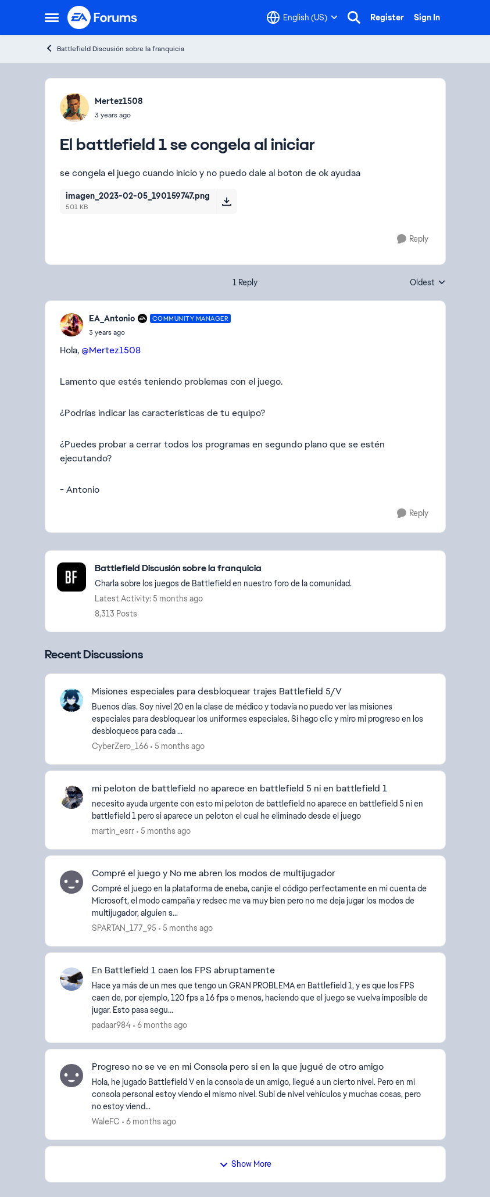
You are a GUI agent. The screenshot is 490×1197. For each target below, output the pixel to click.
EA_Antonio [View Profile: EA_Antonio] (112, 318)
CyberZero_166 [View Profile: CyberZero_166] (120, 746)
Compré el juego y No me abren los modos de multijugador (213, 873)
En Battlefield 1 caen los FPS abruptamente (183, 970)
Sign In (427, 17)
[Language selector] (302, 17)
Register (387, 17)
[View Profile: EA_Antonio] (71, 324)
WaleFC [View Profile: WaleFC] (106, 1121)
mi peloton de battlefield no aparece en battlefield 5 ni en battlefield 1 (239, 788)
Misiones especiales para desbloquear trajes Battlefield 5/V (217, 691)
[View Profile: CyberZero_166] (71, 700)
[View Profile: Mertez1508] (74, 107)
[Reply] (413, 239)
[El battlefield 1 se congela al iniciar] (160, 332)
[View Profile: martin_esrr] (71, 797)
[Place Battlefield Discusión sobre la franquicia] (223, 568)
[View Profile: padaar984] (71, 979)
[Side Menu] (52, 17)
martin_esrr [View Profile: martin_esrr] (113, 831)
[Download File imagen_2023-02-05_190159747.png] (226, 201)
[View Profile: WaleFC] (71, 1075)
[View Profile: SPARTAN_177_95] (71, 882)
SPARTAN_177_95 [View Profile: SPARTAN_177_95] (124, 928)
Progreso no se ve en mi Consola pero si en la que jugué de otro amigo (238, 1067)
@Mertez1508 (111, 350)
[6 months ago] (160, 1025)
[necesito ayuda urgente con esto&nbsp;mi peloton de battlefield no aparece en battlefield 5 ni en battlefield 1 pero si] (261, 810)
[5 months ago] (178, 746)
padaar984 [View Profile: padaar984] (111, 1024)
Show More (245, 1164)
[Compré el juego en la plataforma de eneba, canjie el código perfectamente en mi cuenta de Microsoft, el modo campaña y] (261, 901)
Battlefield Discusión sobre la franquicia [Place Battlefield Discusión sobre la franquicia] (114, 48)
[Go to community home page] (102, 17)
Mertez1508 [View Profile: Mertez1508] (119, 101)
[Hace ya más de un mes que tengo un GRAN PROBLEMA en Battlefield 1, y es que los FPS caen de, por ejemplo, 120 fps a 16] (261, 997)
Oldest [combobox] (428, 283)
